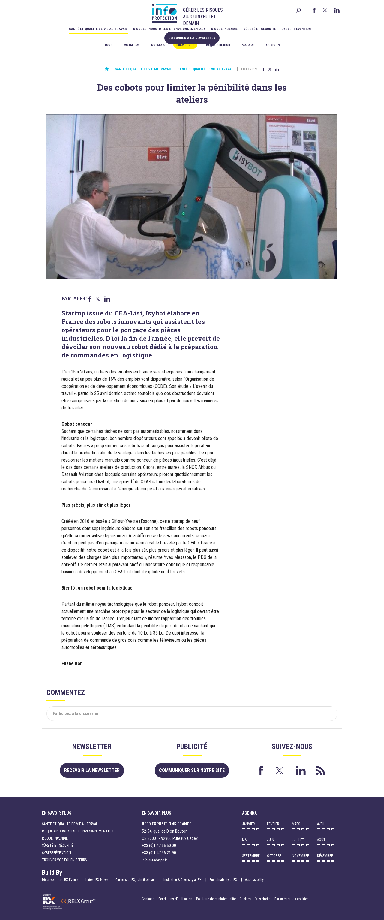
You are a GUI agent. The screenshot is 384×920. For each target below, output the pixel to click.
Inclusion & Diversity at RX (183, 880)
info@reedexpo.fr (154, 860)
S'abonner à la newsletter (192, 38)
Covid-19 (273, 44)
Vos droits (263, 899)
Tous (108, 44)
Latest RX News (97, 880)
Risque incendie (224, 29)
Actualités (132, 44)
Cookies (245, 899)
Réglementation (218, 44)
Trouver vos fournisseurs (64, 860)
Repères (248, 44)
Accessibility (254, 880)
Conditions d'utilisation (175, 899)
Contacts (148, 899)
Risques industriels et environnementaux (169, 29)
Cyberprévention (296, 29)
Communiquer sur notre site (192, 770)
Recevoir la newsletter (92, 770)
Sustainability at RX (223, 880)
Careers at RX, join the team (136, 880)
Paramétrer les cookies (291, 899)
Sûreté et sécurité (259, 29)
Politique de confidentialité (216, 899)
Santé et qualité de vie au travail (98, 29)
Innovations (185, 44)
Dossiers (158, 44)
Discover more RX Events (60, 880)
